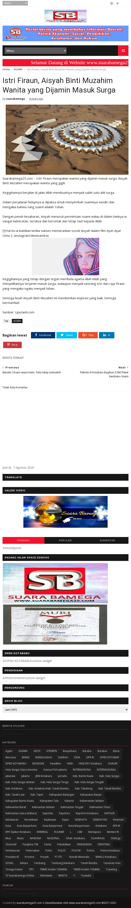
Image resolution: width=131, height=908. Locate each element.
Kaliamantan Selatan (92, 801)
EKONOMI (38, 763)
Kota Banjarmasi (52, 826)
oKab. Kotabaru (75, 838)
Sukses (24, 863)
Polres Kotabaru (110, 850)
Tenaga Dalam (14, 869)
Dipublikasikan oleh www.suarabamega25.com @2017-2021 (80, 903)
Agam (8, 751)
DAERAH (63, 757)
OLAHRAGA (98, 838)
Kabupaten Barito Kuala (19, 801)
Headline (55, 763)
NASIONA (35, 838)
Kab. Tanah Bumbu (109, 788)
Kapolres (64, 813)
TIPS (31, 869)
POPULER (65, 540)
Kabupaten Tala (49, 801)
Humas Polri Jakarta (55, 769)
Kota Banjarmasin (79, 826)
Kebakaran (11, 819)
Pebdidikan (64, 844)
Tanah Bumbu (89, 863)
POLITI (62, 850)
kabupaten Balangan (61, 794)
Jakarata (10, 776)
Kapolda (48, 813)
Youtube (86, 875)
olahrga (115, 838)
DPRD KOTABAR (109, 757)
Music (20, 838)
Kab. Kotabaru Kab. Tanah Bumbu (49, 788)
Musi (8, 838)
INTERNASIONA (82, 769)
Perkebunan (12, 850)
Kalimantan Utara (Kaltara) (21, 813)
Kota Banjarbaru (27, 826)
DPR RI (90, 757)
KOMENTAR (107, 540)
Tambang (39, 863)
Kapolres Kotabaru (87, 813)
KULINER (59, 832)
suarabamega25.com (29, 903)
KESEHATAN (100, 819)
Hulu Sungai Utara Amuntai (21, 769)
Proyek (44, 857)
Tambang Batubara (63, 863)
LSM (80, 832)
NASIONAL (53, 838)
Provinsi (29, 857)
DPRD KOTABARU (15, 763)
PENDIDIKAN (84, 844)
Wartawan (46, 875)
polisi (48, 850)
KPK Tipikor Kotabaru (18, 832)
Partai (47, 844)
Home (6, 69)
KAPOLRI (109, 813)
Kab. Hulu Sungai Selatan (20, 782)
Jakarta (25, 776)
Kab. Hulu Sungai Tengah (89, 782)
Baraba (87, 751)
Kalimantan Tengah (72, 807)
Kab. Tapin (37, 794)
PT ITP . (59, 857)
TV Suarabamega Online (19, 875)
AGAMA (18, 69)
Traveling (111, 869)
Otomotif (10, 844)
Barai (116, 751)
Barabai (102, 751)
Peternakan (32, 850)
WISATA (62, 875)
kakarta (69, 801)
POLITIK (76, 850)
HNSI (70, 763)
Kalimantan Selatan (43, 807)
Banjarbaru (69, 751)
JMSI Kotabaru (44, 776)
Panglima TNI (30, 844)
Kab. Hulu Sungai (109, 776)
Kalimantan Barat (15, 807)
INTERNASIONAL (106, 769)
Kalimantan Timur (100, 807)
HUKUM (112, 763)
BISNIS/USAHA (43, 757)
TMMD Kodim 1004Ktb (86, 869)
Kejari (65, 819)
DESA (77, 757)
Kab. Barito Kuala (83, 776)
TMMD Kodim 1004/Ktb (53, 869)
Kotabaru (101, 826)
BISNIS (25, 757)
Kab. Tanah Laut (14, 794)
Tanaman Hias (111, 863)
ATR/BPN (51, 751)
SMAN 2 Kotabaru (105, 857)
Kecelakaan (31, 819)
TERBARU (23, 540)
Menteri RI (113, 832)
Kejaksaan (50, 819)
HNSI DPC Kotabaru (90, 763)
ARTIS (37, 751)
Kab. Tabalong (83, 788)
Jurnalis (62, 776)
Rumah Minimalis (79, 857)
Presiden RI (12, 857)
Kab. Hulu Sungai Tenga (54, 782)
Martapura (94, 832)
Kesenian (118, 819)
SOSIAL (9, 863)
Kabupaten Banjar (91, 794)
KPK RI (116, 826)
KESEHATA (81, 819)
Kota (8, 826)
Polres (90, 850)
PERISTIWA (104, 844)
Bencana (10, 757)
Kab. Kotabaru (14, 788)
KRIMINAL (42, 832)
